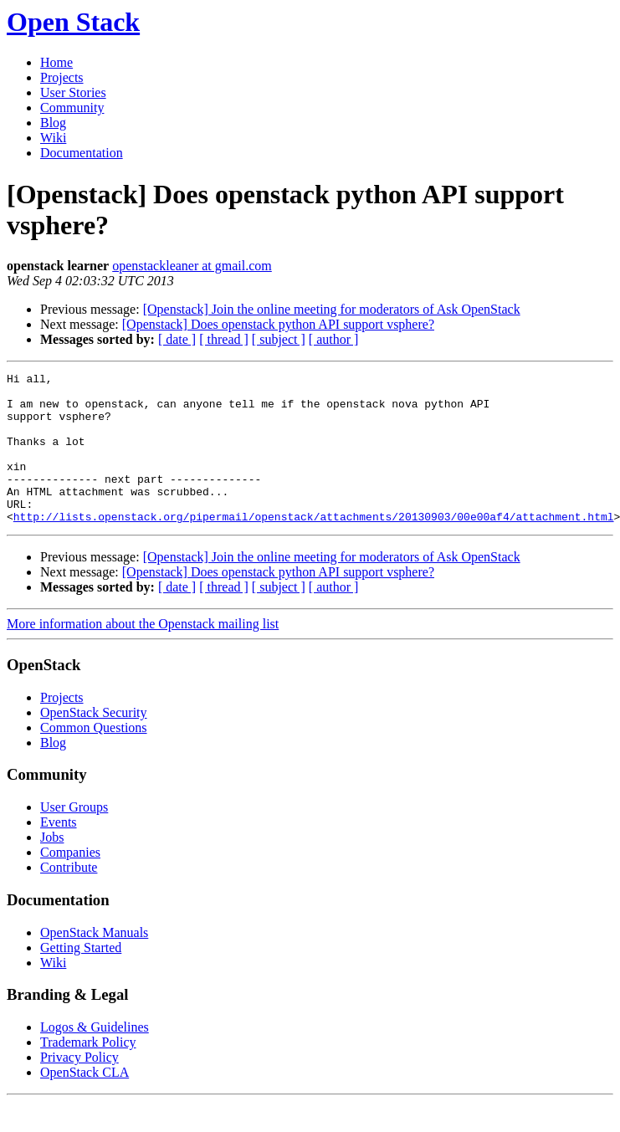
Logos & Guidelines (94, 1057)
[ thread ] (224, 339)
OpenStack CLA (84, 1102)
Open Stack (73, 22)
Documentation (81, 153)
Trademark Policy (88, 1072)
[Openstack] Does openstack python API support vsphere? (278, 324)
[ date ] (177, 339)
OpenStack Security (93, 742)
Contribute (68, 897)
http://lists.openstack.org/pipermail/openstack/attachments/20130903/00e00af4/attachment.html (313, 546)
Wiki (53, 138)
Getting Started (80, 978)
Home (56, 62)
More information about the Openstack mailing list (143, 654)
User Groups (74, 837)
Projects (62, 77)
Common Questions (93, 757)
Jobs (52, 867)
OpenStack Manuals (94, 962)
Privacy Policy (79, 1087)
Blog (53, 122)
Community (72, 107)
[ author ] (334, 339)
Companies (70, 882)
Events (58, 852)
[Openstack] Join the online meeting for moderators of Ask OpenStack (331, 309)
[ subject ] (278, 339)
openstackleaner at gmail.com (192, 266)
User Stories (73, 92)
